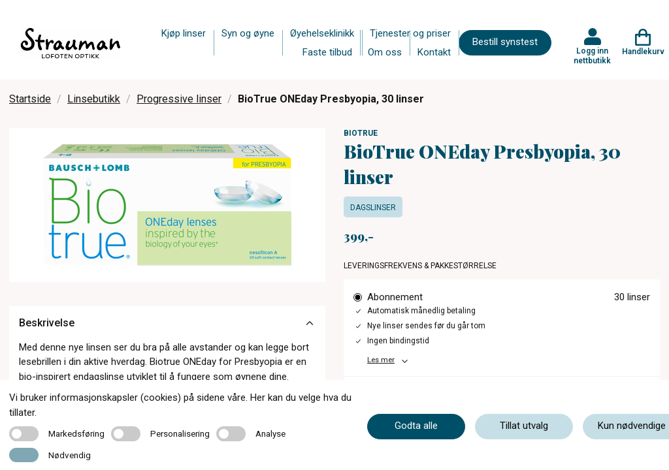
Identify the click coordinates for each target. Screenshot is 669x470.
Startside (30, 99)
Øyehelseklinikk (322, 33)
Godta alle (416, 425)
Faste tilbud (327, 52)
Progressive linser (179, 99)
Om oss (385, 52)
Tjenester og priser (410, 33)
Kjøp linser (183, 33)
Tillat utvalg (524, 425)
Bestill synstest (505, 42)
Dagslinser (373, 207)
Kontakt (434, 52)
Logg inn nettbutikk (592, 55)
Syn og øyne (247, 33)
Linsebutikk (93, 99)
